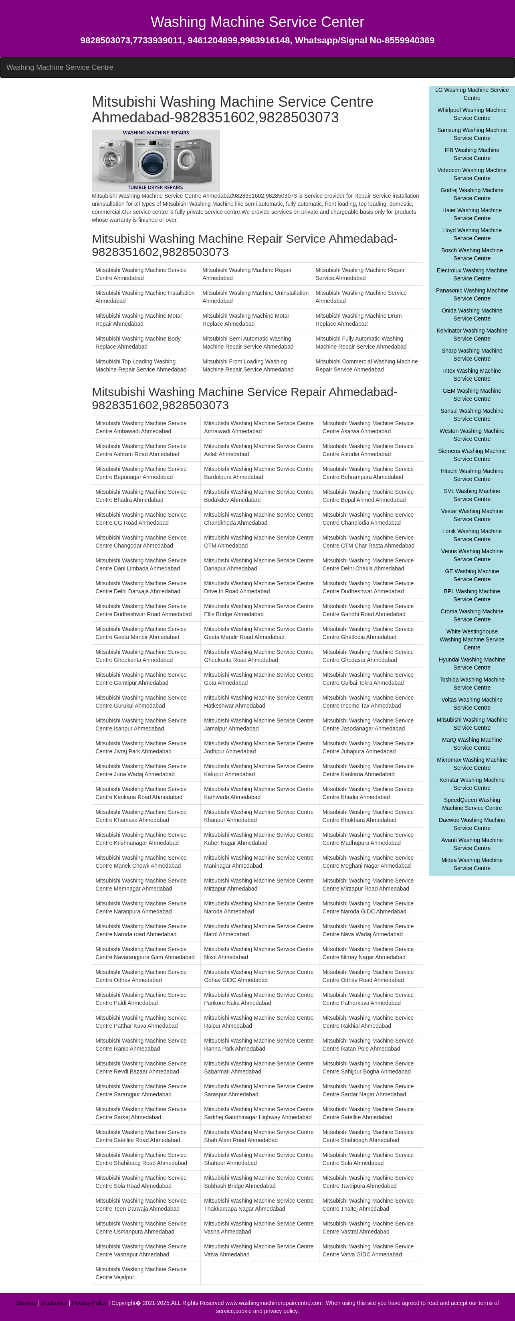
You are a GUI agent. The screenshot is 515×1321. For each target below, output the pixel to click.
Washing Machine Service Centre (59, 67)
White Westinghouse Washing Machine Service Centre (472, 639)
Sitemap (26, 1303)
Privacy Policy (89, 1303)
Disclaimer (54, 1303)
